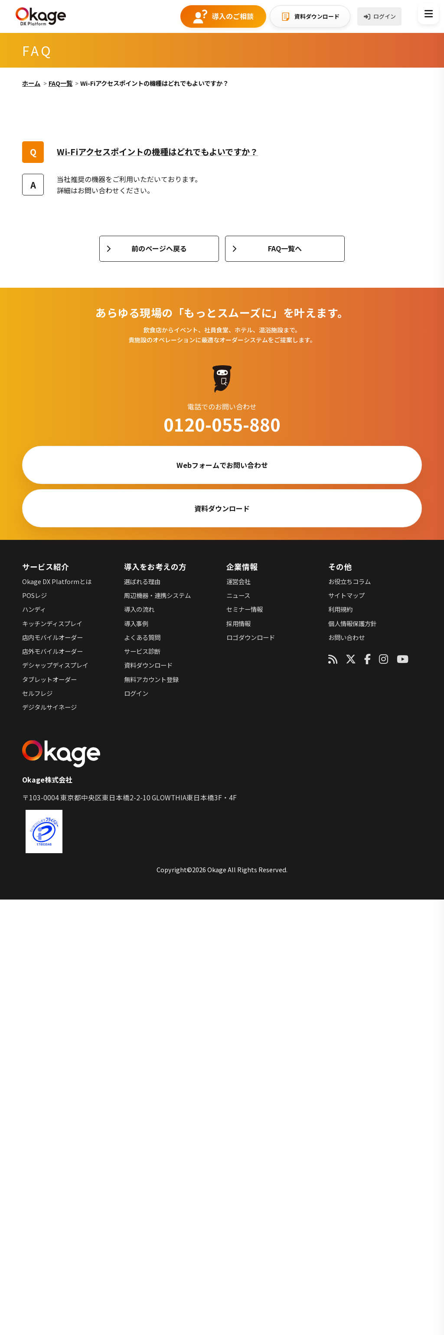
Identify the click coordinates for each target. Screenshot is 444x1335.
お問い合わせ (346, 637)
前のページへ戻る (159, 248)
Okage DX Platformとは (56, 581)
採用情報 (238, 623)
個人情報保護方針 (352, 623)
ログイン (384, 16)
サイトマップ (346, 595)
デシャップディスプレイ (55, 664)
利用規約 (340, 609)
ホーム (31, 83)
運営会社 (238, 581)
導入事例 (136, 623)
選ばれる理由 (142, 581)
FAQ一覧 (60, 83)
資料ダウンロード (317, 16)
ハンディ (34, 609)
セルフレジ (37, 693)
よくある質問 (142, 637)
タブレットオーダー (49, 679)
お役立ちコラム (349, 581)
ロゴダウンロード (250, 637)
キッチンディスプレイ (52, 623)
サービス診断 (142, 651)
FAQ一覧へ (285, 248)
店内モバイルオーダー (52, 637)
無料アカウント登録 (151, 679)
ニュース (238, 595)
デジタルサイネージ (49, 706)
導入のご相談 (233, 16)
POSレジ (34, 595)
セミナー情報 (244, 609)
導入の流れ (139, 609)
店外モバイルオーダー (52, 651)
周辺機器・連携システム (157, 595)
